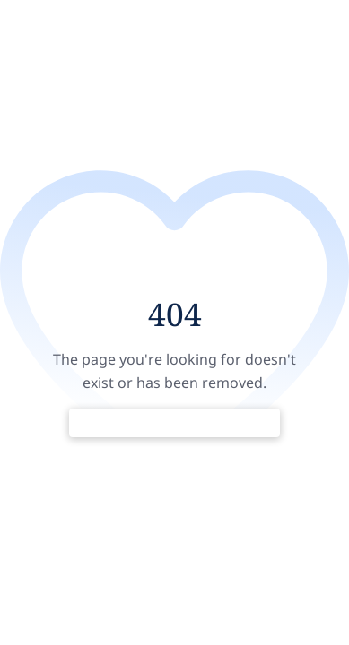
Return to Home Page (174, 423)
